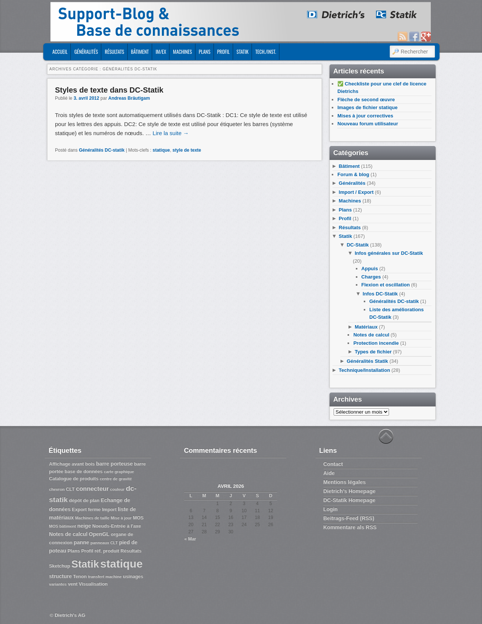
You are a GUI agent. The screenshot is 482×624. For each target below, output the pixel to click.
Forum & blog (353, 174)
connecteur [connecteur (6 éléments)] (92, 488)
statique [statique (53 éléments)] (121, 563)
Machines (182, 51)
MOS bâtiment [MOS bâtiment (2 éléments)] (62, 526)
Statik (242, 51)
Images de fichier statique (367, 107)
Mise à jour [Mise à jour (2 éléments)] (121, 518)
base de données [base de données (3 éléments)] (84, 471)
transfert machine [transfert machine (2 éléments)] (105, 576)
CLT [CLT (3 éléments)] (70, 489)
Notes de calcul (371, 335)
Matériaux (366, 327)
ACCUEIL (59, 51)
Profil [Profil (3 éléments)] (87, 551)
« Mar (190, 539)
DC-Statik (358, 245)
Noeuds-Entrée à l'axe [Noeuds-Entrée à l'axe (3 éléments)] (116, 526)
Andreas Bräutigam (129, 98)
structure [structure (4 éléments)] (60, 576)
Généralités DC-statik (101, 150)
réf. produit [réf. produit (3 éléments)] (107, 551)
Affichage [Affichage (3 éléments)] (59, 464)
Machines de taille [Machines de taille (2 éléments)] (92, 518)
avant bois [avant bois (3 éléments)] (83, 464)
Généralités (86, 51)
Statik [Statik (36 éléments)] (85, 564)
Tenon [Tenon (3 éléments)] (80, 576)
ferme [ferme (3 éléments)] (94, 509)
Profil (223, 51)
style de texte (186, 150)
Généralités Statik (367, 361)
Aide (329, 473)
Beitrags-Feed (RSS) (348, 518)
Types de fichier (373, 352)
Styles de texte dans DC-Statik (109, 90)
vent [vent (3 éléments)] (73, 584)
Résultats (114, 51)
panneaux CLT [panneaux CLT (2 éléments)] (104, 542)
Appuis (370, 268)
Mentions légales (344, 482)
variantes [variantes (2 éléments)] (58, 584)
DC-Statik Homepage (349, 500)
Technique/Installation (364, 370)
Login (330, 509)
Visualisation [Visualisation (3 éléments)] (93, 584)
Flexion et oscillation (386, 285)
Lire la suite (171, 133)
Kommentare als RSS (350, 527)
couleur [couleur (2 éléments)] (117, 489)
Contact (333, 464)
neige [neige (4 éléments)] (84, 526)
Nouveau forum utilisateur (367, 123)
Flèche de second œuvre (366, 99)
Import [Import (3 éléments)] (109, 509)
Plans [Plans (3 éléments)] (73, 551)
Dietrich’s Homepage (349, 491)
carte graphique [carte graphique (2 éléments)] (119, 471)
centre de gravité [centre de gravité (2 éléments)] (116, 478)
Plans (204, 51)
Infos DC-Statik (380, 294)
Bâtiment (140, 51)
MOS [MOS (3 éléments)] (138, 518)
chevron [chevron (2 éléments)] (56, 489)
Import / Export (356, 192)
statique (161, 150)
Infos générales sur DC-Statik (389, 253)
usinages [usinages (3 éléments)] (133, 576)
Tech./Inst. (265, 51)
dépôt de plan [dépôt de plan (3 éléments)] (84, 500)
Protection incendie (376, 343)
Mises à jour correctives (365, 116)
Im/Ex (161, 51)
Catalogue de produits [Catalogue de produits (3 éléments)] (73, 478)
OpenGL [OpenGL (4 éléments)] (99, 534)
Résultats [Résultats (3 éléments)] (131, 551)
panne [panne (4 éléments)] (81, 542)
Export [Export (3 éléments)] (79, 509)
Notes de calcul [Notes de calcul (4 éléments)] (68, 534)
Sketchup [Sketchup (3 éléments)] (59, 566)
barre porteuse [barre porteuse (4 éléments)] (114, 464)
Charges (371, 277)
